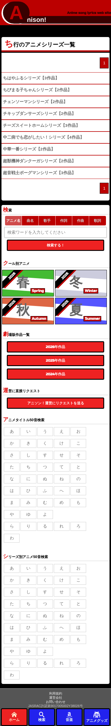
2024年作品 (55, 374)
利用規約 (55, 693)
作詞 (63, 221)
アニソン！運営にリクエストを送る (55, 403)
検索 (41, 717)
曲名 (30, 221)
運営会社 (55, 697)
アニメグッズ (96, 716)
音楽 (69, 717)
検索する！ (56, 245)
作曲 (80, 221)
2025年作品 (55, 360)
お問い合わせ (55, 701)
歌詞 (97, 221)
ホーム (14, 717)
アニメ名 (13, 221)
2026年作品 (55, 347)
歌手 (47, 221)
